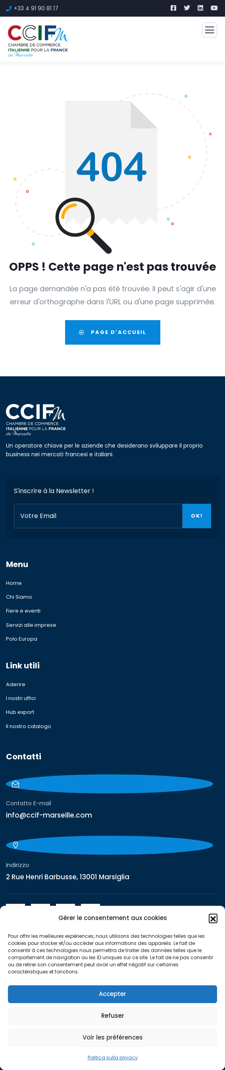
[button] (213, 918)
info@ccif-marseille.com (49, 815)
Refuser (112, 1015)
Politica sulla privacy (113, 1057)
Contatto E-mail (28, 803)
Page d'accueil (112, 332)
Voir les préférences (113, 1037)
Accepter (112, 994)
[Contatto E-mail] (109, 783)
